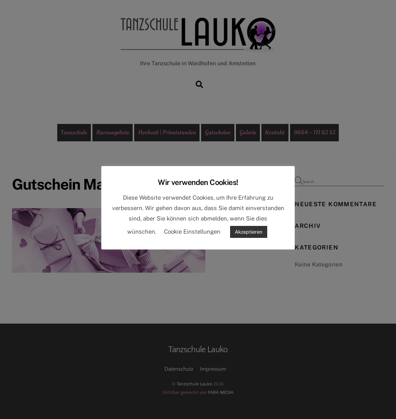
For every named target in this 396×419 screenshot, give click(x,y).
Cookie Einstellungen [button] (192, 231)
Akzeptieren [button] (249, 232)
